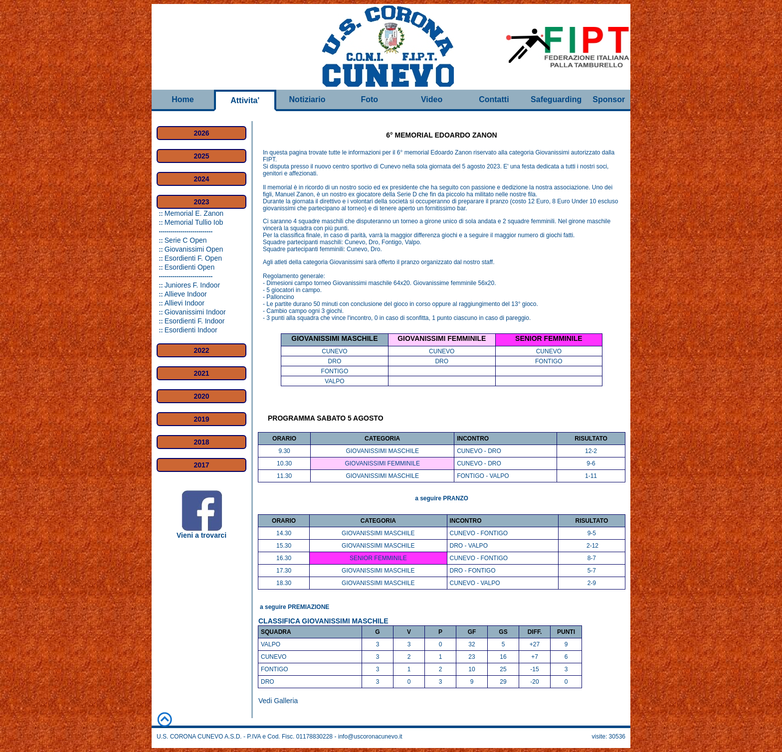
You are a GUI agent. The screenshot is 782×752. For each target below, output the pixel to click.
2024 (201, 179)
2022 (201, 350)
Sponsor (608, 99)
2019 (201, 419)
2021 (201, 373)
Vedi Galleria (278, 701)
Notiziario (307, 99)
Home (183, 99)
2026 (201, 133)
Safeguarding (556, 99)
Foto (369, 99)
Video (431, 99)
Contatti (494, 99)
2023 (201, 202)
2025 (201, 156)
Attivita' (244, 100)
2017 (201, 465)
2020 (201, 396)
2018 (201, 442)
